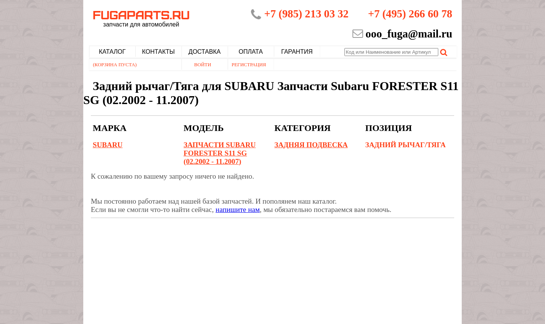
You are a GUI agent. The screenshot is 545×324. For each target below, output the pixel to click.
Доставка (204, 51)
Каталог (112, 51)
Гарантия (297, 51)
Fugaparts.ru (141, 18)
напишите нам (238, 209)
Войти (202, 64)
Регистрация (249, 64)
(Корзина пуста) (115, 64)
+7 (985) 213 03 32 (306, 14)
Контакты (158, 51)
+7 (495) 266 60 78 (410, 14)
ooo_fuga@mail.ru (409, 34)
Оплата (251, 51)
